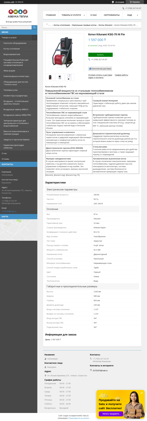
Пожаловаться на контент (79, 418)
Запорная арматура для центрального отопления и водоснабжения (16, 123)
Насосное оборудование (15, 43)
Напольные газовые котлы (84, 25)
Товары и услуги (9, 37)
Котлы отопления (12, 48)
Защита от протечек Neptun (17, 139)
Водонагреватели (12, 54)
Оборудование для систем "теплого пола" (16, 83)
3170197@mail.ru (9, 211)
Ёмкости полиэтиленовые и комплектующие (16, 132)
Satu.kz (86, 416)
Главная (51, 15)
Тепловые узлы (11, 90)
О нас (4, 153)
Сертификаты (111, 15)
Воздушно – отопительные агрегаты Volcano (16, 102)
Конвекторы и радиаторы (16, 95)
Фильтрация (9, 70)
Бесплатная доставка (101, 69)
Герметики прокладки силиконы (14, 146)
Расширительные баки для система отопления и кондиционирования (16, 62)
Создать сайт (9, 2)
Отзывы (5, 159)
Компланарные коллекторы (16, 76)
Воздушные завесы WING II (16, 109)
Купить (100, 54)
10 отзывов (119, 2)
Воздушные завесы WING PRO (17, 115)
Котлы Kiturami (105, 25)
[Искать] (34, 27)
